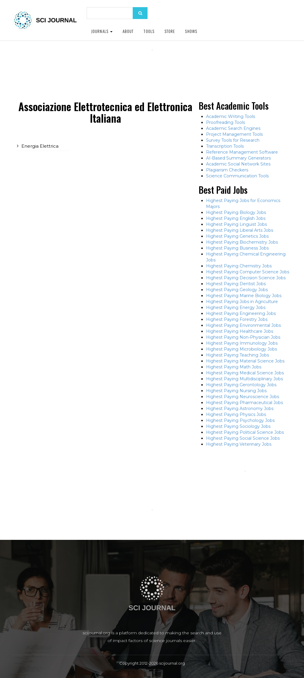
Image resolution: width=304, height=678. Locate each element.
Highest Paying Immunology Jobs (242, 343)
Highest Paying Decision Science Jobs (246, 277)
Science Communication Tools (237, 176)
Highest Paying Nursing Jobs (236, 390)
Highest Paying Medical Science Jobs (245, 373)
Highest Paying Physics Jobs (236, 414)
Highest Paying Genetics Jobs (237, 236)
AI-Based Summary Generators (238, 158)
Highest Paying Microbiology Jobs (241, 349)
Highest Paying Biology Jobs (236, 212)
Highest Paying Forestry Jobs (236, 319)
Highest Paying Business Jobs (237, 248)
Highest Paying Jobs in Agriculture (242, 301)
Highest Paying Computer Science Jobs (247, 272)
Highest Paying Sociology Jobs (238, 426)
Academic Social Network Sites (238, 164)
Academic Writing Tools (230, 116)
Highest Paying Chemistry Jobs (239, 266)
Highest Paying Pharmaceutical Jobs (244, 402)
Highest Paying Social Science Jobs (243, 438)
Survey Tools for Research (232, 140)
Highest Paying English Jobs (235, 218)
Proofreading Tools (225, 122)
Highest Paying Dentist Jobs (236, 283)
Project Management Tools (234, 134)
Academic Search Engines (233, 128)
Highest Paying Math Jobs (233, 367)
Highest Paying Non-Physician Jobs (243, 337)
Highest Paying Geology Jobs (237, 289)
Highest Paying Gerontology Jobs (241, 384)
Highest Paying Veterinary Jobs (238, 444)
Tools (149, 31)
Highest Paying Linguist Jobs (236, 224)
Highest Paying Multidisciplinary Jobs (244, 378)
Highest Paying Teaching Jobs (237, 355)
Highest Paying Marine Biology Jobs (243, 295)
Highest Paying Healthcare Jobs (239, 331)
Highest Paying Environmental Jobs (243, 325)
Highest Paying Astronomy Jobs (239, 408)
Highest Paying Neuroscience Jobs (242, 396)
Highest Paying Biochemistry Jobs (242, 242)
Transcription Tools (225, 146)
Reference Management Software (242, 152)
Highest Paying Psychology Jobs (240, 420)
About (128, 31)
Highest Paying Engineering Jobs (241, 313)
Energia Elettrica (39, 146)
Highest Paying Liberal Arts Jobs (239, 230)
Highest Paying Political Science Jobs (245, 432)
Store (169, 31)
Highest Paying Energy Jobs (235, 307)
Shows (191, 31)
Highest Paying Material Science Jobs (245, 361)
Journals (102, 31)
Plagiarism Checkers (227, 170)
